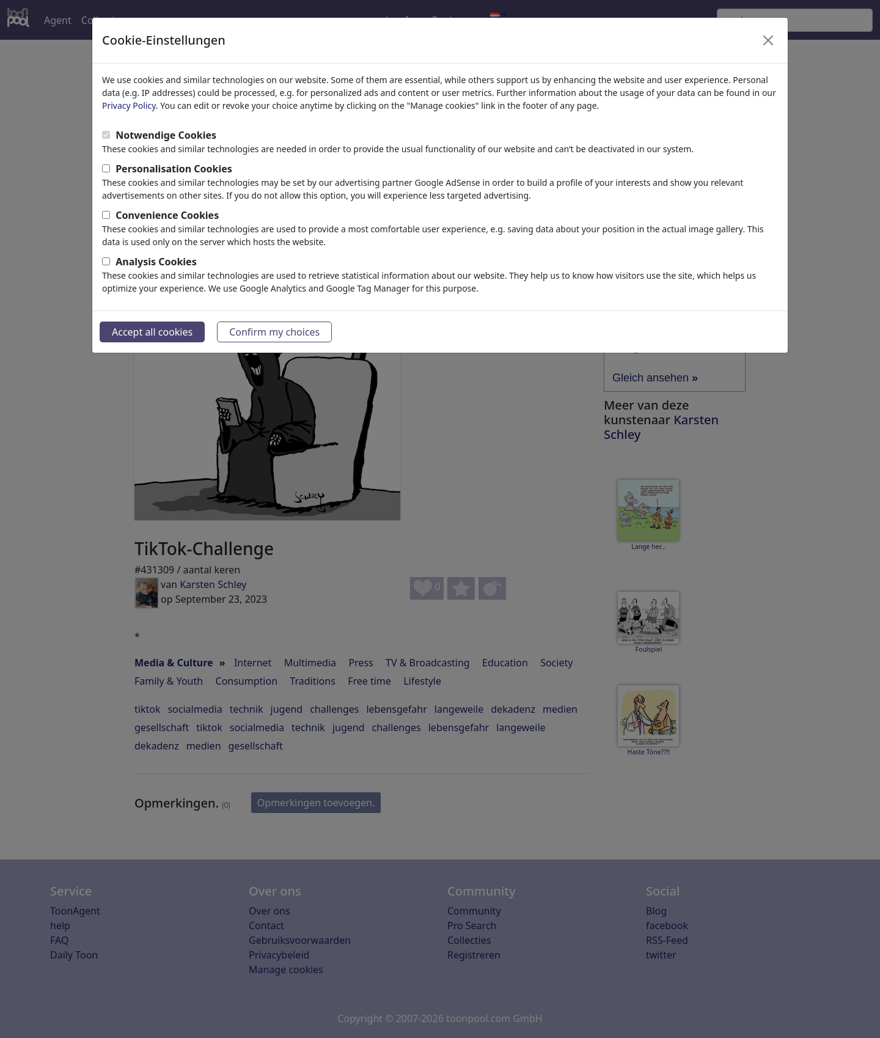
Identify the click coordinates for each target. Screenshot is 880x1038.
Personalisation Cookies (174, 168)
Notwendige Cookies (166, 135)
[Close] (768, 40)
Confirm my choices (274, 332)
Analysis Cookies (156, 261)
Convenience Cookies (167, 215)
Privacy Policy (129, 105)
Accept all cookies (152, 332)
